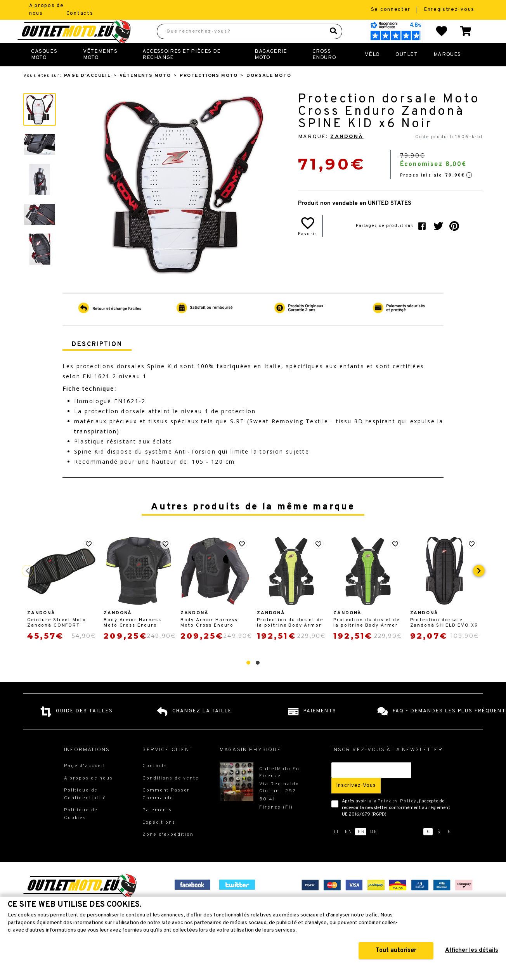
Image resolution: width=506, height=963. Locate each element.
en (348, 849)
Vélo (372, 71)
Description (97, 361)
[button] (248, 680)
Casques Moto (44, 71)
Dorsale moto (268, 93)
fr (361, 849)
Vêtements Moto (100, 71)
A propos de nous (88, 795)
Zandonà (346, 154)
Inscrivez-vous (356, 802)
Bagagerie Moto (271, 71)
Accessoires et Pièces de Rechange (181, 71)
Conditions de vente (170, 795)
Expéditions (158, 840)
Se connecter (391, 10)
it (337, 849)
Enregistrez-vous (449, 10)
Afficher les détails (471, 950)
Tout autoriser (396, 950)
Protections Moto (208, 93)
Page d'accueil (87, 93)
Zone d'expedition (167, 852)
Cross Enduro (324, 71)
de (374, 849)
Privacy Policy (397, 818)
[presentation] (479, 588)
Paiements (157, 827)
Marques (447, 71)
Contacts (80, 13)
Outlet (406, 71)
